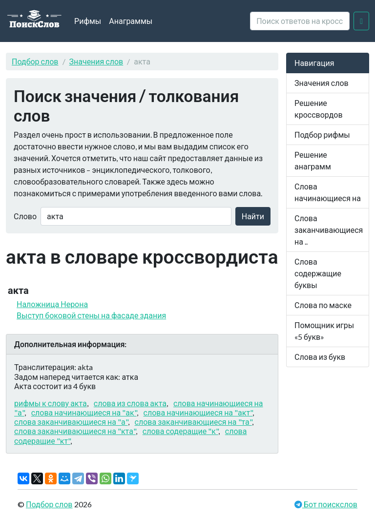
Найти (253, 216)
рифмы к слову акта (50, 403)
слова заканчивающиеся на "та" (193, 421)
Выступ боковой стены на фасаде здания (91, 315)
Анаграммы (130, 20)
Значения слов (96, 61)
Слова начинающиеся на (327, 192)
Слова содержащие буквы (317, 273)
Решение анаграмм (312, 160)
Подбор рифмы (322, 134)
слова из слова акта (130, 403)
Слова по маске (323, 305)
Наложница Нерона (52, 304)
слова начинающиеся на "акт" (198, 412)
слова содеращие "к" (180, 431)
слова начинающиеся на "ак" (84, 412)
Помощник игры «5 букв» (324, 330)
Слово (25, 216)
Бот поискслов (329, 504)
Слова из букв (319, 356)
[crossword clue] (300, 21)
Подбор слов (35, 61)
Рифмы (87, 20)
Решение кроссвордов (318, 108)
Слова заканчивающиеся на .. (328, 229)
